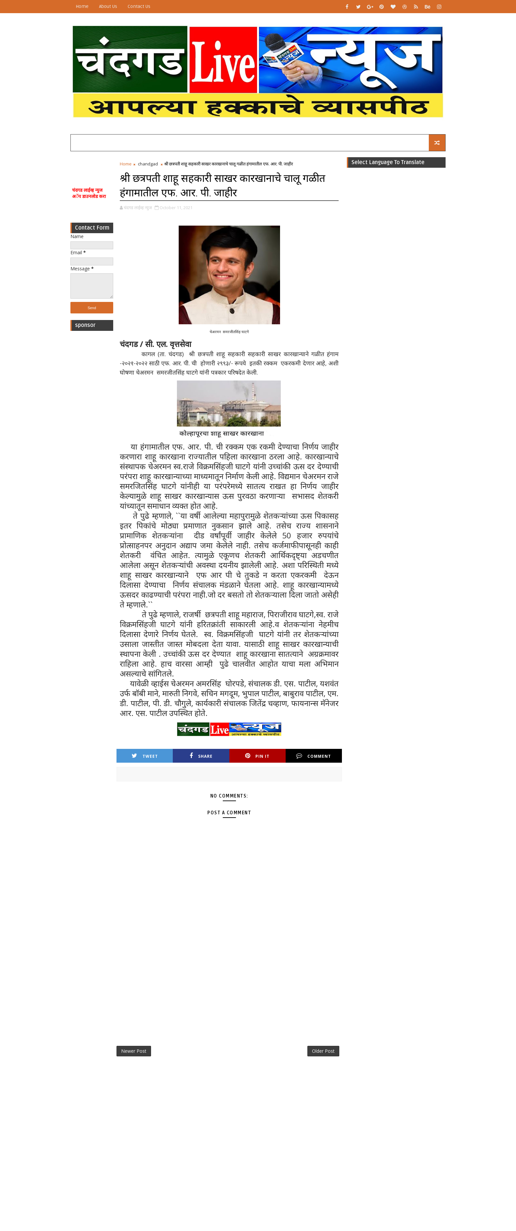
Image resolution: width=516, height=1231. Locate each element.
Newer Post (133, 1051)
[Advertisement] (92, 432)
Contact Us (139, 6)
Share (201, 756)
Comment (313, 756)
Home (82, 6)
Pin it (257, 756)
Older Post (323, 1051)
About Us (108, 6)
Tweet (145, 756)
